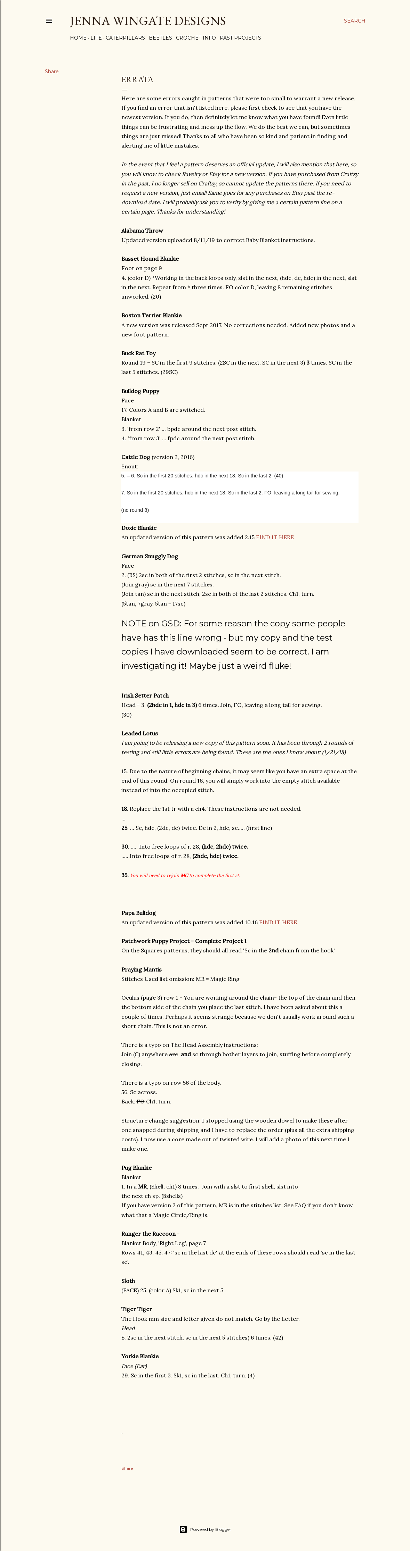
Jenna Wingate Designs (148, 20)
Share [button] (52, 71)
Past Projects (240, 38)
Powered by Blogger (205, 1529)
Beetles (160, 38)
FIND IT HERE (275, 537)
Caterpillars (125, 38)
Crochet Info (196, 38)
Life (96, 38)
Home (78, 38)
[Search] (354, 20)
